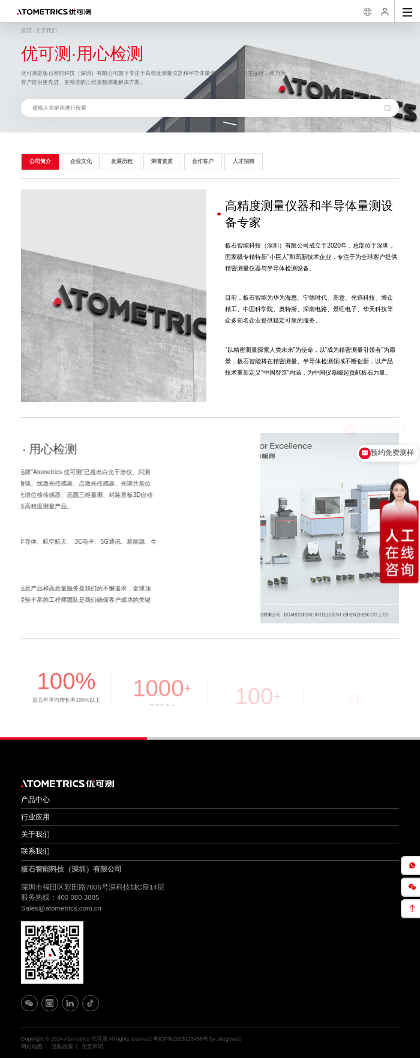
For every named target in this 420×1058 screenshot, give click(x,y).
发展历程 (122, 161)
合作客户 (203, 161)
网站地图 (32, 1047)
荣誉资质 (162, 161)
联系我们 (35, 851)
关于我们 (46, 31)
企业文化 (81, 161)
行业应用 (35, 817)
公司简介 (40, 161)
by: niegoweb (225, 1039)
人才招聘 (243, 161)
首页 (26, 31)
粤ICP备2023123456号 (180, 1039)
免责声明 (92, 1047)
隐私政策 (62, 1047)
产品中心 (35, 799)
